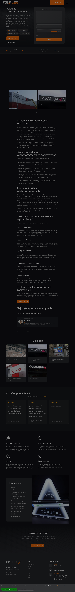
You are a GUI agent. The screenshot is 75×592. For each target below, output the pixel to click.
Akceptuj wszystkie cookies (9, 589)
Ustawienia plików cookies (26, 589)
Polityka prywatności (60, 585)
